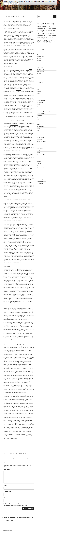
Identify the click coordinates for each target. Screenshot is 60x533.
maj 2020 (39, 62)
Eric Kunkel (18, 90)
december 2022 (40, 56)
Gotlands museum (41, 100)
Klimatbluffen (40, 115)
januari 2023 (39, 54)
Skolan (38, 152)
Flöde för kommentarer (42, 181)
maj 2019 (39, 75)
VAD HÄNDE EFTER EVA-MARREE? (49, 28)
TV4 (38, 159)
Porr (38, 135)
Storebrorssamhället (41, 154)
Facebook (39, 91)
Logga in (39, 176)
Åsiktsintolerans (40, 84)
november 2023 (40, 51)
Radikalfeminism (40, 137)
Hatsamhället (40, 102)
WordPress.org (40, 183)
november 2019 (40, 69)
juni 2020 (39, 60)
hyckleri (38, 108)
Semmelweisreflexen (41, 141)
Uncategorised (40, 161)
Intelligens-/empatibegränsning (43, 111)
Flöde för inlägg (40, 179)
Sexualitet (39, 150)
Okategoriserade (40, 126)
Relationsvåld (40, 139)
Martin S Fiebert (14, 125)
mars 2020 (39, 65)
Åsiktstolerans (40, 87)
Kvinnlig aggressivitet (41, 119)
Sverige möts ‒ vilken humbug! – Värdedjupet (20, 458)
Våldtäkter (39, 163)
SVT (38, 156)
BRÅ (38, 89)
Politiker (39, 132)
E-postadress (7, 491)
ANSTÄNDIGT (12, 4)
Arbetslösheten (40, 82)
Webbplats (6, 497)
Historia (38, 106)
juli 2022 (39, 58)
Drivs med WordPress (7, 530)
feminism (39, 95)
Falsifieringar (39, 93)
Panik (38, 128)
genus (38, 98)
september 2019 (40, 71)
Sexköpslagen (40, 146)
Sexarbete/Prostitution (42, 143)
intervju (23, 50)
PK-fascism (39, 130)
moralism (39, 124)
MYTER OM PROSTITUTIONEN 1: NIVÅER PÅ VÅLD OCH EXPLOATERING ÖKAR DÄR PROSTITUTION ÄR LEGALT (46, 25)
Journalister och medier (42, 113)
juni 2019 (39, 73)
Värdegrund (39, 165)
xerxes (13, 15)
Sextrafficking (40, 148)
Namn (5, 485)
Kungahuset (39, 117)
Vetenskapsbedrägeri (41, 167)
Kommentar (7, 469)
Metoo (38, 122)
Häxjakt (38, 104)
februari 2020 (40, 67)
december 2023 (40, 49)
